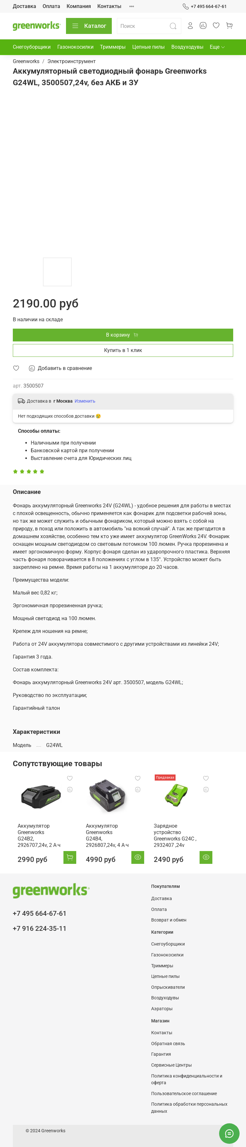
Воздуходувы (187, 47)
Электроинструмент (71, 61)
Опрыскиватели (168, 987)
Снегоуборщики (32, 47)
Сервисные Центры (171, 1065)
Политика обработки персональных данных (189, 1108)
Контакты (109, 6)
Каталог (88, 26)
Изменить (85, 401)
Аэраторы (162, 1009)
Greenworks (26, 61)
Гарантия (161, 1054)
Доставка (24, 6)
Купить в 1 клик (123, 350)
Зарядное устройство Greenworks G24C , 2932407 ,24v (171, 834)
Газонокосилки (75, 47)
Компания (79, 6)
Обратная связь (168, 1043)
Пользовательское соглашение (184, 1093)
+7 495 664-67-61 (204, 6)
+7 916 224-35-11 (40, 928)
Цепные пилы (148, 47)
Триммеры (113, 47)
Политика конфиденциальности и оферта (186, 1079)
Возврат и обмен (168, 920)
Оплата (51, 6)
